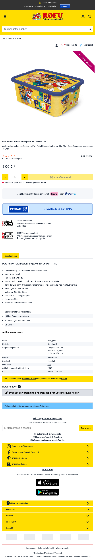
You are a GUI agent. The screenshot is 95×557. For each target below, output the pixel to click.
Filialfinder (52, 6)
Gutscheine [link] (40, 6)
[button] (19, 408)
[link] (65, 6)
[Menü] (13, 16)
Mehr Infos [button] (21, 226)
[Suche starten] (90, 29)
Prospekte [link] (28, 6)
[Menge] (15, 177)
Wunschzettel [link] (69, 45)
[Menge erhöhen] (24, 177)
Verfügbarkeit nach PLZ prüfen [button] (31, 238)
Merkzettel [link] (86, 45)
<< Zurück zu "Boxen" (12, 38)
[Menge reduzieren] (5, 177)
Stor (49, 386)
